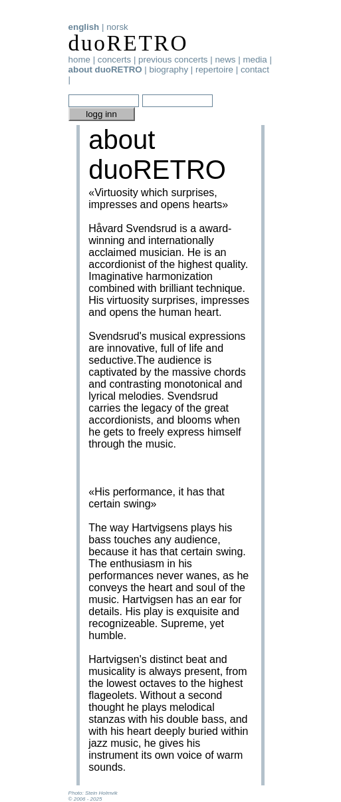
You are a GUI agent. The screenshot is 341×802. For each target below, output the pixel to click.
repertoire (214, 69)
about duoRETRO (105, 69)
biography (169, 69)
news (225, 60)
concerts (114, 60)
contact (255, 69)
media (255, 60)
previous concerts (172, 60)
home (79, 60)
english (84, 27)
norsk (117, 27)
